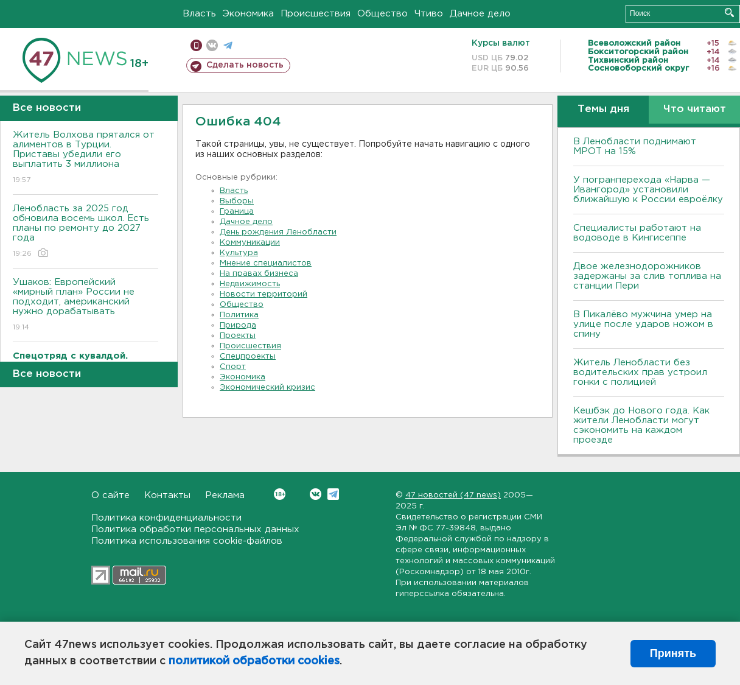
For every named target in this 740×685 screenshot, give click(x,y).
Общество (382, 14)
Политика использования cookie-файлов (186, 541)
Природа (238, 325)
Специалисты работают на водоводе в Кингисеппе (637, 233)
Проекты (238, 335)
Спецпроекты (248, 356)
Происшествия (316, 14)
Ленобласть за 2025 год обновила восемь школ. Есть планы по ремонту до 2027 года (85, 232)
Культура (239, 253)
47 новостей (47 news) (453, 495)
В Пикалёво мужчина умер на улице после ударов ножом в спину (643, 324)
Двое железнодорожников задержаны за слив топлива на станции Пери (647, 276)
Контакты (167, 495)
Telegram (333, 494)
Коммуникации (250, 242)
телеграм (228, 45)
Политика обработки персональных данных (195, 529)
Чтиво (428, 14)
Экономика (248, 14)
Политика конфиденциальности (166, 518)
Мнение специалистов (266, 263)
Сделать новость (245, 65)
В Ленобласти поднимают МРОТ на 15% (634, 146)
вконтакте (212, 45)
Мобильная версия (196, 45)
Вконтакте (279, 494)
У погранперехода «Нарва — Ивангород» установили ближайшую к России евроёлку (648, 189)
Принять (673, 653)
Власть (199, 14)
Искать (729, 12)
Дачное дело (480, 14)
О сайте (110, 495)
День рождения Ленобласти (278, 232)
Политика (239, 315)
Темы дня (603, 109)
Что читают (694, 109)
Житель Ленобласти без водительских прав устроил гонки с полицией (640, 372)
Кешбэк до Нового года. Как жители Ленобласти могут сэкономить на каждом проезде (641, 425)
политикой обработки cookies (254, 661)
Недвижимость (250, 284)
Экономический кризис (267, 387)
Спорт (233, 367)
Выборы (237, 201)
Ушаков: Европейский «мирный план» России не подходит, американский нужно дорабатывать (85, 305)
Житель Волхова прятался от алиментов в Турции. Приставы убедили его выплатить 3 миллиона (85, 158)
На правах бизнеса (259, 273)
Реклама (225, 495)
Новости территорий (263, 294)
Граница (237, 211)
